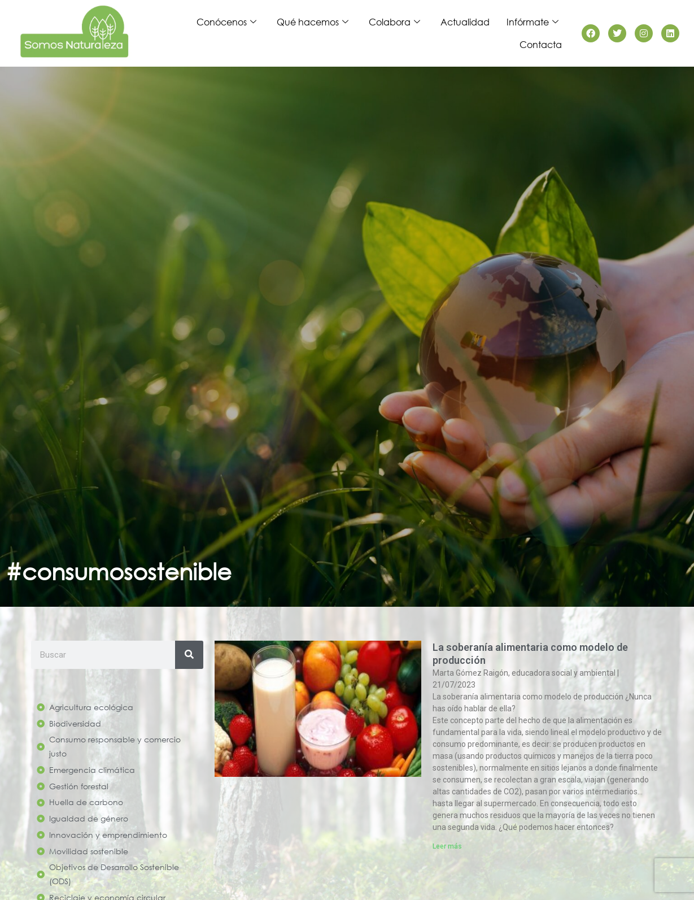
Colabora (394, 22)
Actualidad (465, 22)
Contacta (541, 44)
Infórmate (532, 22)
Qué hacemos (312, 22)
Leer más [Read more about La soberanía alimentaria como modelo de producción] (447, 846)
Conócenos (226, 22)
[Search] (189, 655)
